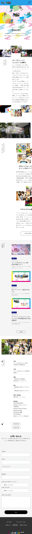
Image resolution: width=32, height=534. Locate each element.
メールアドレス (6, 454)
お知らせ (8, 512)
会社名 (3, 446)
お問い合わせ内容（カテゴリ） (9, 469)
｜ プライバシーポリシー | (16, 529)
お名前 (4, 438)
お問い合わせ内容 (6, 482)
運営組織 (15, 512)
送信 (16, 499)
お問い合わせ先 (5, 474)
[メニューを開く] (29, 2)
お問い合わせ (23, 512)
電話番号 (4, 461)
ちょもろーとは (20, 509)
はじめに (9, 509)
